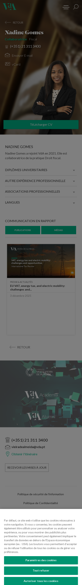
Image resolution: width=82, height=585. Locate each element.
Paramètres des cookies (41, 564)
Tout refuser (41, 575)
